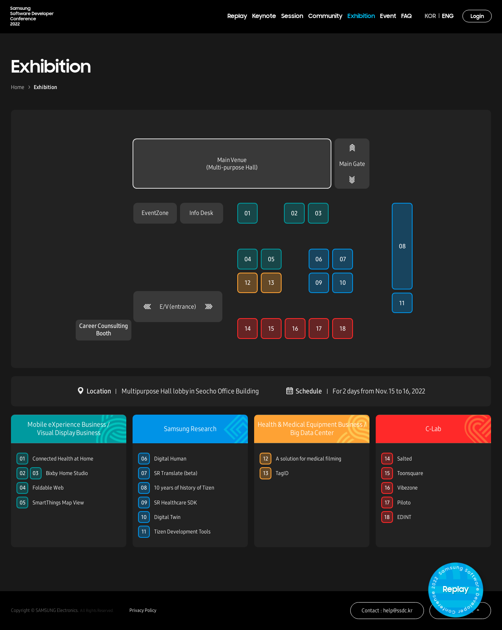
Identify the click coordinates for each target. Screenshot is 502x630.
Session (292, 16)
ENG (448, 16)
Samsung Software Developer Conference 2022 (32, 15)
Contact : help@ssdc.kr (387, 610)
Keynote (264, 16)
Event (388, 16)
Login (477, 17)
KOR (430, 16)
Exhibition (361, 16)
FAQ (406, 16)
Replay (237, 16)
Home (17, 87)
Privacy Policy (142, 610)
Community (325, 16)
